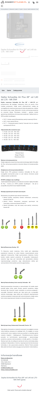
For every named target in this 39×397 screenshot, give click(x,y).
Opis (3, 90)
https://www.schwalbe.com (9, 369)
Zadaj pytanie (17, 90)
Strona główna (4, 9)
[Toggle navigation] (2, 6)
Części (20, 9)
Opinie (9, 90)
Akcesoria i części (14, 9)
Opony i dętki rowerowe (29, 9)
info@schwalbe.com (7, 368)
